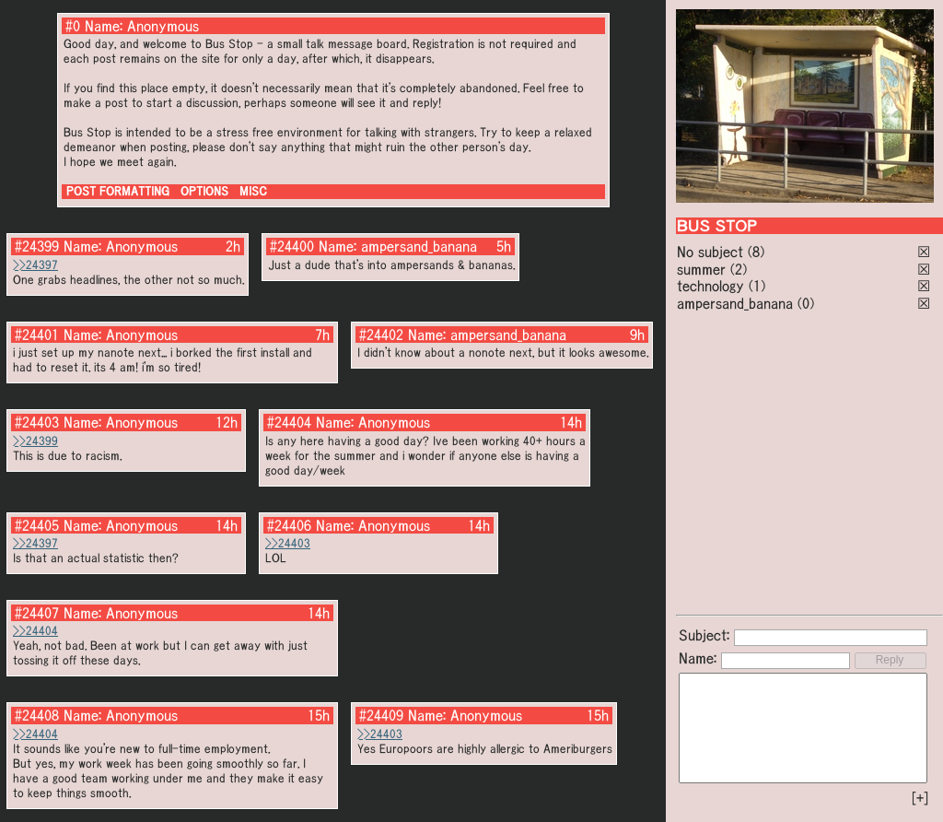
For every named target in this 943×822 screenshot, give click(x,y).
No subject (712, 251)
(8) (756, 251)
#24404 (289, 422)
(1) (757, 285)
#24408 (37, 715)
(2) (738, 269)
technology (710, 285)
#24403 (37, 422)
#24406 (289, 525)
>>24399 (35, 441)
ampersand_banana (735, 303)
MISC (253, 191)
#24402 (381, 334)
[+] (920, 798)
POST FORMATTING (117, 191)
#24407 (37, 612)
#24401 (37, 334)
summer (701, 269)
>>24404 (35, 631)
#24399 (37, 246)
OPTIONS (204, 191)
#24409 (381, 715)
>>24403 (287, 543)
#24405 (37, 525)
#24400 (292, 246)
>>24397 (35, 265)
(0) (805, 303)
